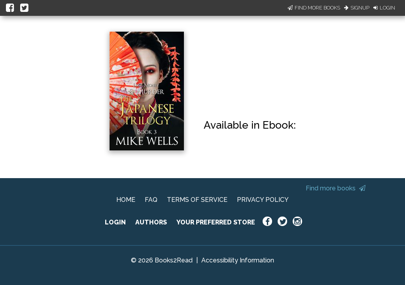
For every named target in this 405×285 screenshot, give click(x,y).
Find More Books (314, 8)
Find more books (335, 188)
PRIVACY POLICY (263, 199)
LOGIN (115, 222)
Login (384, 8)
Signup (356, 8)
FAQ (151, 199)
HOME (125, 199)
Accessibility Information (237, 260)
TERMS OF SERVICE (197, 199)
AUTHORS (151, 222)
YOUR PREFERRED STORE (215, 222)
